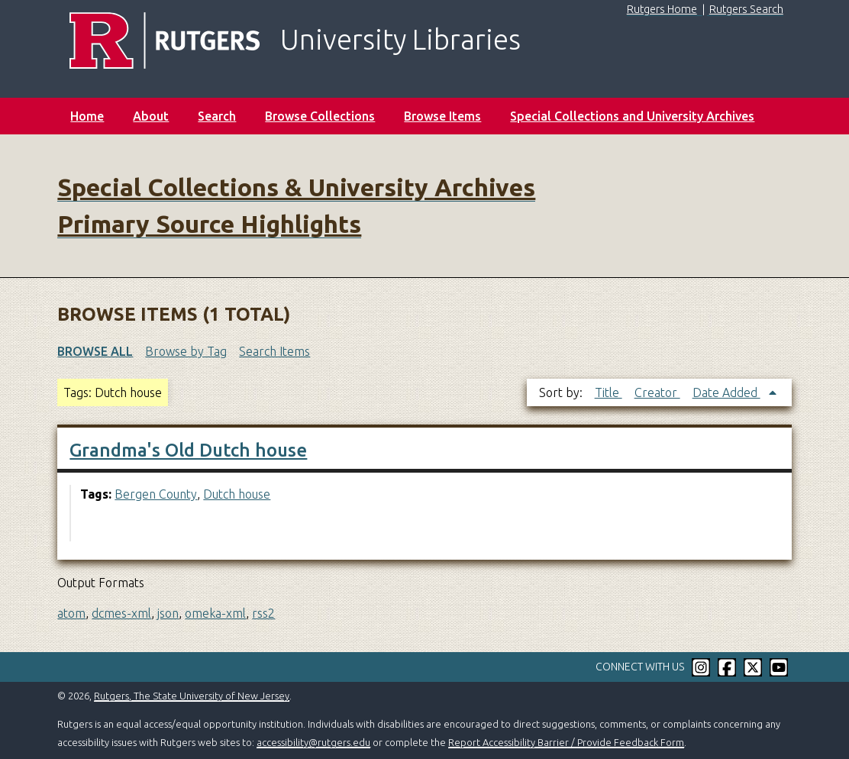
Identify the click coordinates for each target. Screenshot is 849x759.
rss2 (263, 613)
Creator (657, 392)
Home (87, 116)
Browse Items (442, 116)
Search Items (274, 351)
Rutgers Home (662, 9)
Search (217, 116)
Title (608, 392)
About (151, 116)
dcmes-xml (121, 613)
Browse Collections (320, 116)
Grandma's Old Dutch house (188, 450)
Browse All (95, 351)
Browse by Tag (186, 351)
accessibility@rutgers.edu (313, 742)
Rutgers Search (746, 9)
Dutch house (236, 494)
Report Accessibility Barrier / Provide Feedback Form (566, 742)
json (168, 613)
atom (71, 613)
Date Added (726, 392)
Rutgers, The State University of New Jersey (191, 695)
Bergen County (156, 494)
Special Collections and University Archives (632, 116)
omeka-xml (215, 613)
